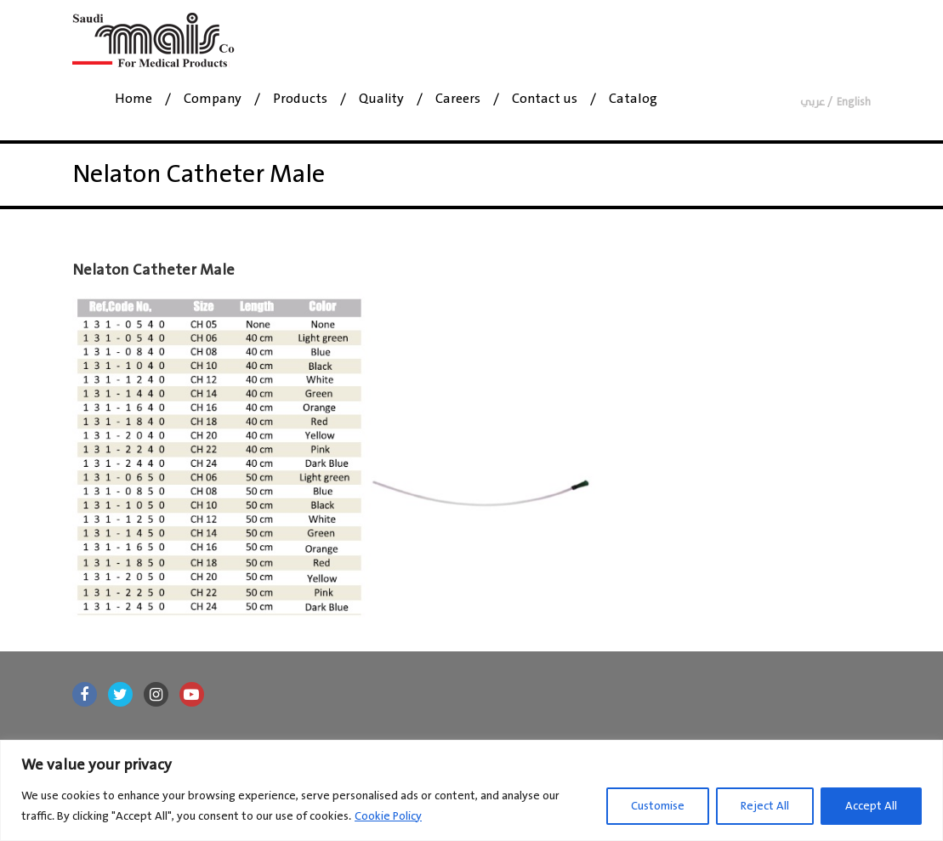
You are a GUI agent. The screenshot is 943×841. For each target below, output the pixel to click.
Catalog (633, 99)
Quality (381, 99)
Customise (658, 806)
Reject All (765, 806)
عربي (812, 102)
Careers (457, 99)
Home (133, 99)
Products (300, 99)
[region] (471, 790)
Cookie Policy (388, 816)
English (854, 102)
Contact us (544, 99)
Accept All (871, 806)
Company (212, 99)
